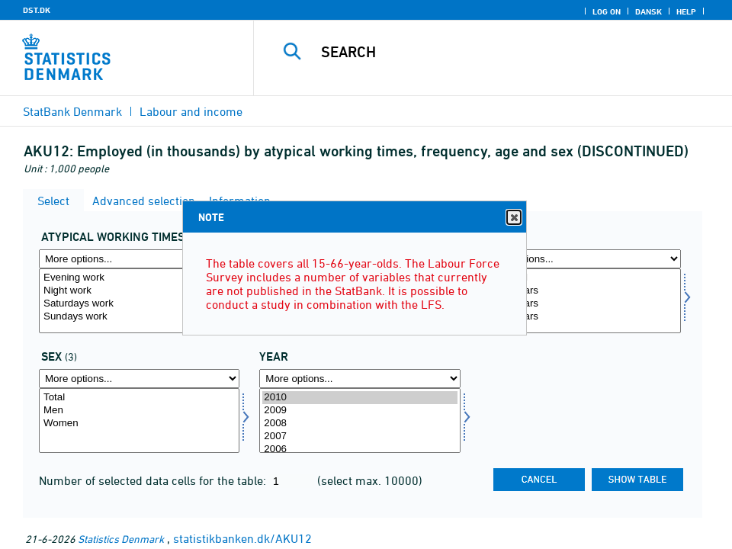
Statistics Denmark (121, 538)
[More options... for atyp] (139, 258)
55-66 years (580, 316)
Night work (139, 290)
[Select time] (359, 420)
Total (139, 397)
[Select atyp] (139, 300)
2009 (359, 410)
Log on (606, 11)
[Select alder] (580, 300)
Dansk (648, 11)
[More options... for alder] (580, 258)
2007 (359, 436)
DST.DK (36, 10)
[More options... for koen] (139, 378)
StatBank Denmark (72, 111)
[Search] (504, 52)
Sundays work (139, 316)
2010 (359, 397)
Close (513, 217)
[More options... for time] (359, 378)
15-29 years (580, 290)
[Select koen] (139, 420)
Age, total (580, 277)
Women (139, 423)
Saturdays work (139, 303)
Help (686, 11)
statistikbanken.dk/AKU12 (242, 538)
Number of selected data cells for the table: (154, 480)
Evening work (139, 277)
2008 (359, 423)
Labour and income (191, 111)
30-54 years (580, 303)
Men (139, 410)
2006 (359, 449)
